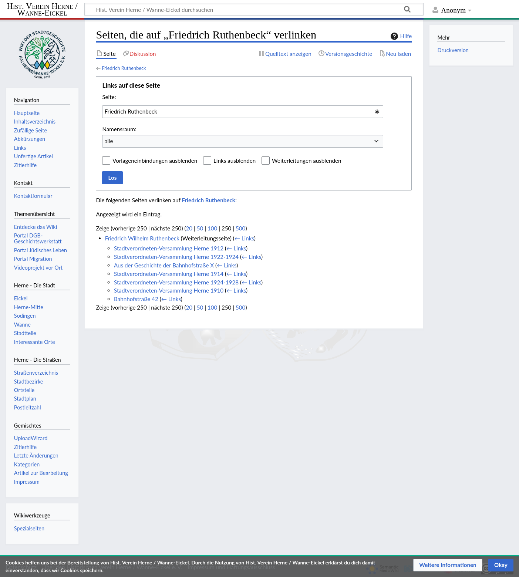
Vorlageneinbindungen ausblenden (154, 160)
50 (200, 228)
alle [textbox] (109, 141)
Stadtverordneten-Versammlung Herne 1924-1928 (176, 282)
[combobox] (242, 111)
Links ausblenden (234, 160)
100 (212, 228)
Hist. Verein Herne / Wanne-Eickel (42, 10)
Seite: (109, 97)
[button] (447, 565)
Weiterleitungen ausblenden (306, 160)
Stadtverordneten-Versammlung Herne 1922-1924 (176, 256)
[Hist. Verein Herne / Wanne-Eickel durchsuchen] (254, 9)
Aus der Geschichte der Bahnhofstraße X (164, 265)
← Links (244, 238)
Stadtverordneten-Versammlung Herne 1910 (168, 290)
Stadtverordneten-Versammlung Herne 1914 (168, 273)
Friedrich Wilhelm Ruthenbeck (142, 238)
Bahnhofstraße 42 (136, 299)
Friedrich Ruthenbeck (124, 68)
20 (189, 228)
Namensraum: (119, 129)
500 (240, 228)
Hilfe (400, 36)
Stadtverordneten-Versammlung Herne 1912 (168, 248)
